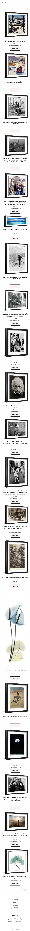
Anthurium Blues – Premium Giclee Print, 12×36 (15, 671)
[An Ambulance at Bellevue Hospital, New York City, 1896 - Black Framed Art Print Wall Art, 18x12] (15, 514)
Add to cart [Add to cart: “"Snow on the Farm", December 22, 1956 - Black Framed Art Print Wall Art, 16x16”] (15, 89)
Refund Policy (15, 905)
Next (25, 890)
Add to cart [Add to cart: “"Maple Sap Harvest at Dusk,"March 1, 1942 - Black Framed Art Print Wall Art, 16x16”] (15, 48)
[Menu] (27, 2)
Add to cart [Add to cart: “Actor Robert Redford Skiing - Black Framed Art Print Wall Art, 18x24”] (15, 286)
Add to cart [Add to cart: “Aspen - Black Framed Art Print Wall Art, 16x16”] (15, 883)
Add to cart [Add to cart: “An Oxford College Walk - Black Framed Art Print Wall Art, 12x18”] (15, 586)
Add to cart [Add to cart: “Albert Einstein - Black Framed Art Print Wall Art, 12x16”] (15, 414)
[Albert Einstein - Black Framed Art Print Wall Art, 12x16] (15, 387)
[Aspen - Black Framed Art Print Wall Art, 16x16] (15, 861)
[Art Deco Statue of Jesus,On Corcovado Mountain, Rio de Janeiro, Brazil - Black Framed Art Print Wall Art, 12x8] (15, 821)
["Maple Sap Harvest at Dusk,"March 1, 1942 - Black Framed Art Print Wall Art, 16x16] (15, 24)
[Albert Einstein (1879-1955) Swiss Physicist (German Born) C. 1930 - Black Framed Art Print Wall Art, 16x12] (15, 428)
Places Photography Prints (15, 498)
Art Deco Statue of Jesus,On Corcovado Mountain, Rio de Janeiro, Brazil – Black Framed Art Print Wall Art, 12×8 (15, 835)
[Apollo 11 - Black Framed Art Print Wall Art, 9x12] (15, 745)
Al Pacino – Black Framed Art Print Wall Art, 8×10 (15, 360)
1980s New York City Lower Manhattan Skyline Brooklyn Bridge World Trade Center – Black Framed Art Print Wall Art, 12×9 (15, 160)
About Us (15, 902)
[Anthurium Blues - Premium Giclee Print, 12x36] (15, 629)
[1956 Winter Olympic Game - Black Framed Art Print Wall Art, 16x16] (15, 107)
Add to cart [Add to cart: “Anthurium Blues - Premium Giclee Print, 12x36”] (15, 678)
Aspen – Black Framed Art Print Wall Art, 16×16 (15, 876)
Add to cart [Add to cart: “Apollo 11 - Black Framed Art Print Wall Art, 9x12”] (15, 770)
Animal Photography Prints (15, 45)
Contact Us (15, 904)
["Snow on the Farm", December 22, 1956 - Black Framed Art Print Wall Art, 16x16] (15, 65)
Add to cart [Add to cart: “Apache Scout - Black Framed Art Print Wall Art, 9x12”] (15, 725)
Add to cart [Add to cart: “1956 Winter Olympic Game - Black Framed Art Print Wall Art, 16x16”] (15, 131)
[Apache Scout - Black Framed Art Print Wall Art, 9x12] (15, 698)
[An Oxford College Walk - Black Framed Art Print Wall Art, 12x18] (15, 557)
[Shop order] (27, 9)
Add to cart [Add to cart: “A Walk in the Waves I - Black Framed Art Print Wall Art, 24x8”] (15, 238)
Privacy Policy (15, 907)
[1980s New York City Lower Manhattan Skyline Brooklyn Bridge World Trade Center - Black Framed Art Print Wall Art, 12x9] (15, 145)
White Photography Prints (15, 320)
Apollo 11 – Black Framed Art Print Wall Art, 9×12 (15, 763)
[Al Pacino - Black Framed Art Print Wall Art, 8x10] (15, 342)
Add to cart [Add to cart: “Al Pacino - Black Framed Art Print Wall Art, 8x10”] (15, 367)
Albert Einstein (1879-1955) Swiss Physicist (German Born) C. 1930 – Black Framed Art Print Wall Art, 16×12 (15, 443)
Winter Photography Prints (15, 86)
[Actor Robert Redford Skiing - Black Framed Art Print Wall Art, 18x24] (15, 258)
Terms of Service (15, 909)
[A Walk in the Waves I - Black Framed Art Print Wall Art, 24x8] (15, 221)
